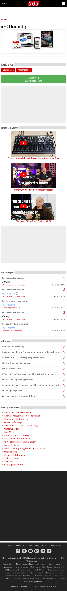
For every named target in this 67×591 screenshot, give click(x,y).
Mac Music (9, 432)
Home (4, 19)
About (9, 545)
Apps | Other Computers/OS (18, 435)
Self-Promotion (11, 458)
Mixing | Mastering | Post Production (22, 415)
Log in (5, 3)
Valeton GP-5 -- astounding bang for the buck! (23, 357)
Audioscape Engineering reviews (17, 379)
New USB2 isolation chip (13, 346)
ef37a (4, 282)
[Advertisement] (33, 104)
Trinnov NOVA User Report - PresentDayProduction (33, 189)
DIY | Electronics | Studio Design (13, 285)
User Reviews (10, 451)
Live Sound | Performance (11, 308)
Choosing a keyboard (12, 390)
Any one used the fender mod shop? (19, 396)
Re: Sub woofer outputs (13, 278)
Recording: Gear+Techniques (12, 331)
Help (44, 545)
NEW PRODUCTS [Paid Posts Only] (21, 425)
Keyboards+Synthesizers (16, 419)
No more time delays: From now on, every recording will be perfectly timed (32, 352)
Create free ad (24, 70)
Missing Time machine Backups (17, 363)
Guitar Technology (13, 422)
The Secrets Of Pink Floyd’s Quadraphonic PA (33, 221)
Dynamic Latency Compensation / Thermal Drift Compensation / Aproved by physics (32, 385)
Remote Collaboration (14, 455)
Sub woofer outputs (11, 368)
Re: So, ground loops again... (15, 301)
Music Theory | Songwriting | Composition (25, 448)
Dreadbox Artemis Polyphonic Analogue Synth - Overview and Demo (33, 158)
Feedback (8, 461)
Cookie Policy (33, 545)
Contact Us (19, 545)
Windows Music (11, 428)
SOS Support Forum (13, 464)
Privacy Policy (55, 545)
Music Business (11, 445)
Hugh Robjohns (8, 293)
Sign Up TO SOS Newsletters (33, 79)
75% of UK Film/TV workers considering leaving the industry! (30, 374)
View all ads (8, 70)
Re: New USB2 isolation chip (15, 324)
